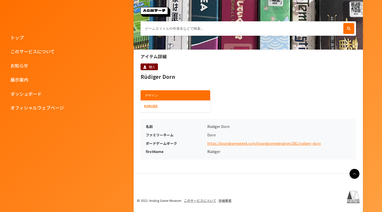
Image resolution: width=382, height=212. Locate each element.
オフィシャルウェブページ (37, 107)
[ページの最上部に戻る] (354, 174)
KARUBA (151, 105)
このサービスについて (32, 51)
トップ (17, 37)
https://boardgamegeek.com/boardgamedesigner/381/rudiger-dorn (264, 143)
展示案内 (19, 79)
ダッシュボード (26, 94)
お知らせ (19, 65)
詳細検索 (225, 200)
